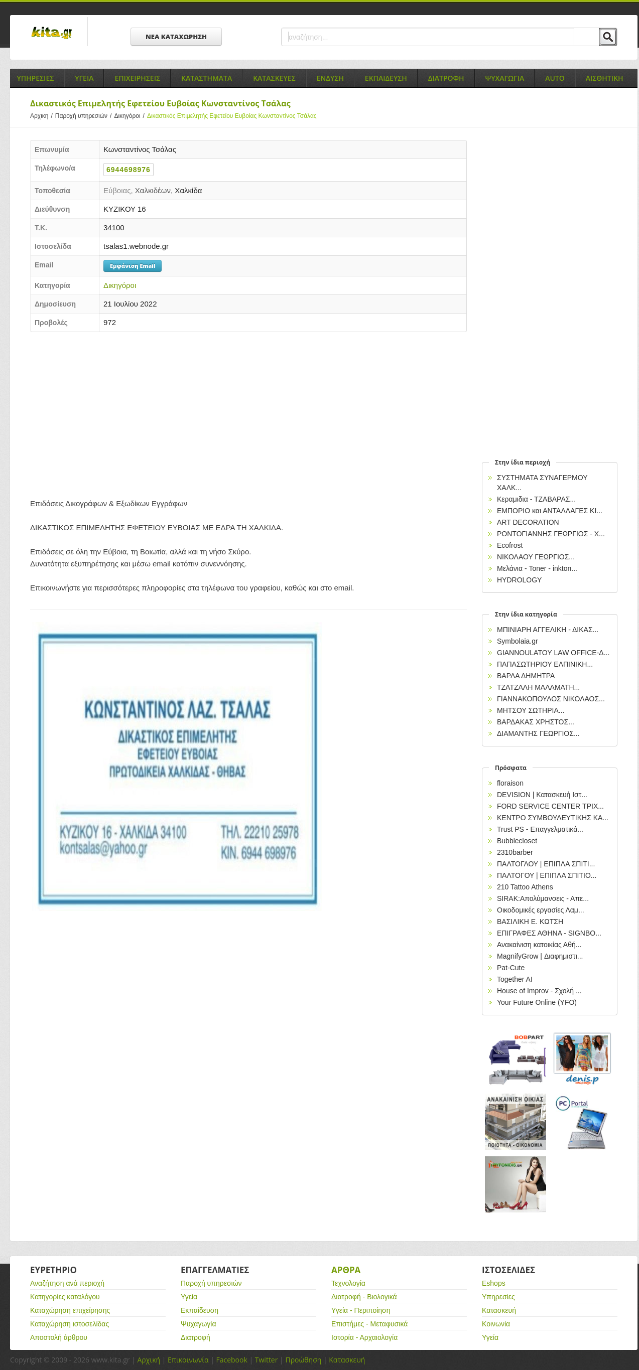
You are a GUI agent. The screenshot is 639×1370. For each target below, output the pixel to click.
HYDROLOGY (519, 580)
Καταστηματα (206, 78)
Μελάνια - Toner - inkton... (537, 568)
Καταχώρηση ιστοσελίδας (69, 1324)
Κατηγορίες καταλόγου (65, 1297)
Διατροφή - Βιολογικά (364, 1297)
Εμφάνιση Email (132, 265)
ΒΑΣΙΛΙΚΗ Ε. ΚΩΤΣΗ (530, 922)
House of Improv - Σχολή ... (539, 991)
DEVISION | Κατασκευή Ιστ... (542, 795)
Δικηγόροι (130, 115)
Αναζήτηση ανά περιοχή (67, 1283)
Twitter (266, 1359)
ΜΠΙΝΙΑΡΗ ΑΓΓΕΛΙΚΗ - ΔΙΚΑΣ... (547, 630)
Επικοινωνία (188, 1359)
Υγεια (84, 78)
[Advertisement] (248, 412)
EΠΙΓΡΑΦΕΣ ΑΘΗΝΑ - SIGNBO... (549, 933)
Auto (555, 78)
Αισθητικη (604, 78)
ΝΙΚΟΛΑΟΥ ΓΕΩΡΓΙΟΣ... (536, 557)
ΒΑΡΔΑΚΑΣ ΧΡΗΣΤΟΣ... (535, 722)
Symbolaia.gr (517, 641)
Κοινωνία (496, 1324)
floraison (510, 783)
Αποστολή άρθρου (58, 1337)
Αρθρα (345, 1270)
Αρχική (148, 1359)
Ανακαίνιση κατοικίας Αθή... (539, 945)
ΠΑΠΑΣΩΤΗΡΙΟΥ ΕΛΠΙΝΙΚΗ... (545, 664)
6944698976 (128, 170)
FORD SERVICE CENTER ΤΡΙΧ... (550, 806)
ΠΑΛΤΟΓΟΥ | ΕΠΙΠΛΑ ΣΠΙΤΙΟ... (547, 875)
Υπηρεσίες (498, 1297)
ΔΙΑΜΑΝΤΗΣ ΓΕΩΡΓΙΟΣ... (538, 733)
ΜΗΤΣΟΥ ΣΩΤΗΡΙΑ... (530, 710)
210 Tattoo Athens (525, 887)
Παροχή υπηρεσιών (84, 115)
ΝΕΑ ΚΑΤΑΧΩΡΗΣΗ (176, 36)
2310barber (515, 852)
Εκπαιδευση (386, 78)
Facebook (231, 1359)
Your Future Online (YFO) (537, 1002)
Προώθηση (303, 1359)
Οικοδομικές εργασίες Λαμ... (540, 910)
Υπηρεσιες (35, 78)
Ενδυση (330, 78)
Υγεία (189, 1297)
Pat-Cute (511, 968)
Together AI (515, 979)
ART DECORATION (528, 522)
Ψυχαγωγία (198, 1324)
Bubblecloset (517, 841)
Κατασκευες (274, 78)
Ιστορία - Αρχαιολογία (364, 1337)
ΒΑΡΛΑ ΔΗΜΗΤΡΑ (526, 676)
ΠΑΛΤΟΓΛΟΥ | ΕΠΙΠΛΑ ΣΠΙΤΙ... (546, 864)
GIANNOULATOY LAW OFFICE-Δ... (553, 653)
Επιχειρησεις (137, 78)
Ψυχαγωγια (505, 78)
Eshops (493, 1283)
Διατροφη (446, 78)
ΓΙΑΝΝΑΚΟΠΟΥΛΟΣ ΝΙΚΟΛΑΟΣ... (551, 699)
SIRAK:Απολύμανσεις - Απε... (543, 898)
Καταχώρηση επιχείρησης (70, 1310)
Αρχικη (42, 115)
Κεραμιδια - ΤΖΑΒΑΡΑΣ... (536, 499)
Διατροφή (195, 1337)
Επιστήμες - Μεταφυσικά (369, 1324)
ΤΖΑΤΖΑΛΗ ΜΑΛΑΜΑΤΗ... (538, 687)
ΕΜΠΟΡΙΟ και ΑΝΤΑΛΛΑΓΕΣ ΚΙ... (549, 511)
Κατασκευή (499, 1310)
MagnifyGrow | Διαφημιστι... (540, 956)
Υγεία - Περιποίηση (361, 1310)
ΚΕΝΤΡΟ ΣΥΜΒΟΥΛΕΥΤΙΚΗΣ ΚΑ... (552, 818)
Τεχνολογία (348, 1283)
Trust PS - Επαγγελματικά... (540, 829)
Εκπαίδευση (199, 1310)
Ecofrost (510, 545)
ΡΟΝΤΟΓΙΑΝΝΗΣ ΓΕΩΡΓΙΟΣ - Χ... (551, 534)
